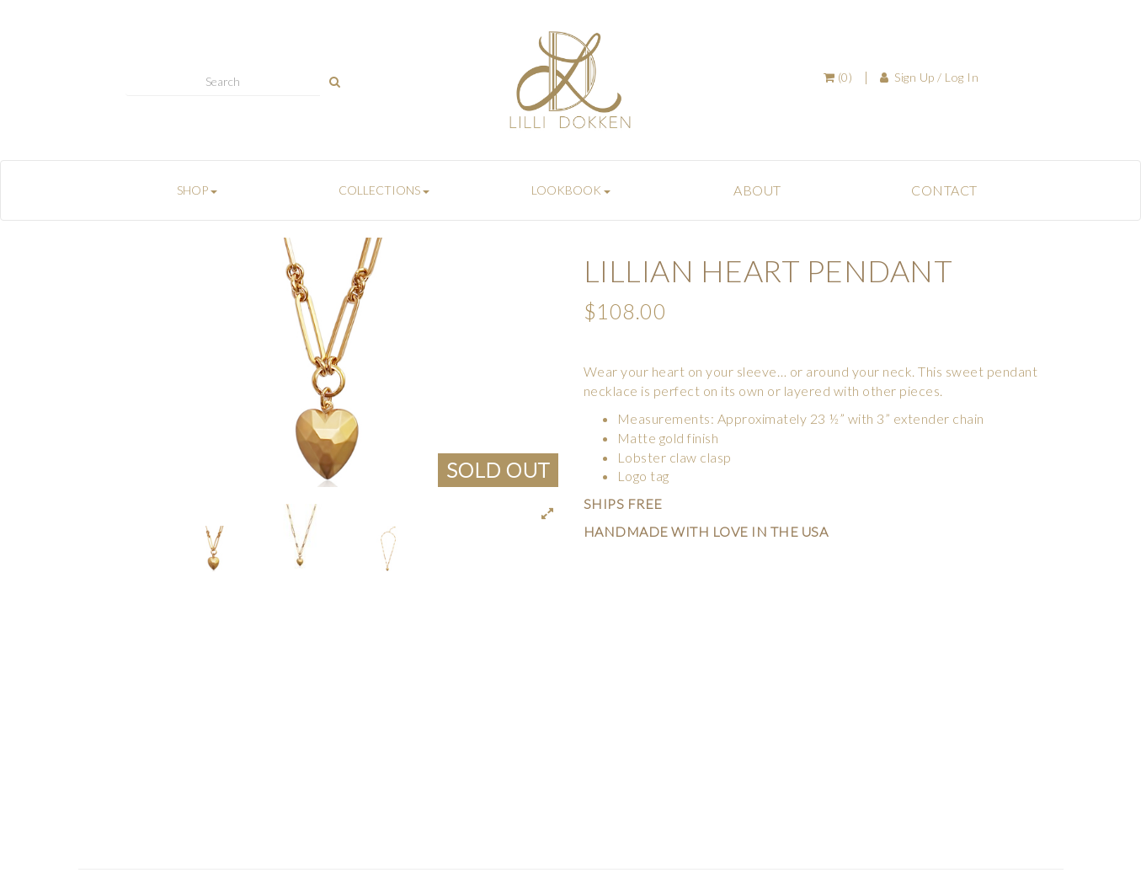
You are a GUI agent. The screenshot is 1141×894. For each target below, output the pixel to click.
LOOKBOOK (570, 190)
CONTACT (944, 190)
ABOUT (757, 190)
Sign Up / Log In (929, 77)
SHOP (197, 190)
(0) (838, 77)
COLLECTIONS (384, 190)
